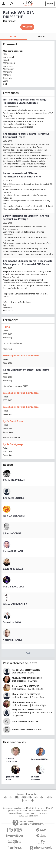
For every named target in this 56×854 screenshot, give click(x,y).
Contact (22, 808)
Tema (6, 326)
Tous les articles (30, 813)
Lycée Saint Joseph (13, 444)
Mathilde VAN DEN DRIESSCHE (27, 678)
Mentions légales (15, 813)
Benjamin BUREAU (40, 759)
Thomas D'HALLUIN (11, 760)
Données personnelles (18, 811)
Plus (28, 653)
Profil (13, 36)
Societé (50, 808)
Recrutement (40, 808)
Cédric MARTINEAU (13, 480)
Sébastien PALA (12, 622)
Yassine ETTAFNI (12, 639)
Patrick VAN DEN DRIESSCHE (26, 669)
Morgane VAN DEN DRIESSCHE (27, 709)
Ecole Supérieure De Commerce (21, 355)
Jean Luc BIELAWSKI (13, 515)
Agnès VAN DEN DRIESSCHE (25, 686)
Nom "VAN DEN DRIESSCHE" (25, 721)
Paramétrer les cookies (38, 811)
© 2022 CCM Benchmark (28, 816)
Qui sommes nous (10, 808)
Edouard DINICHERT (36, 778)
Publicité (30, 808)
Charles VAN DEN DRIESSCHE (26, 694)
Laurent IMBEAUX (13, 568)
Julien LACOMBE (12, 533)
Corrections (42, 813)
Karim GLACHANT (13, 551)
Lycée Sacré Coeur (13, 421)
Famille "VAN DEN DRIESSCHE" (27, 729)
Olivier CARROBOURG (15, 604)
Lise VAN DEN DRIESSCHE (24, 702)
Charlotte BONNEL (13, 498)
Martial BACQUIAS (13, 586)
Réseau (41, 36)
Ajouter (28, 26)
